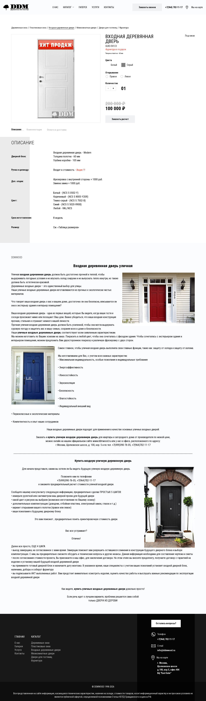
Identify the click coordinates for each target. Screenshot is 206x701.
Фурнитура (124, 27)
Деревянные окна (19, 27)
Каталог (68, 7)
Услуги (95, 7)
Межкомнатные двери (86, 27)
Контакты (109, 7)
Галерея (83, 7)
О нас (55, 7)
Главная (19, 635)
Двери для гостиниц (108, 27)
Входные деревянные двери (61, 27)
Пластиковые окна (38, 27)
